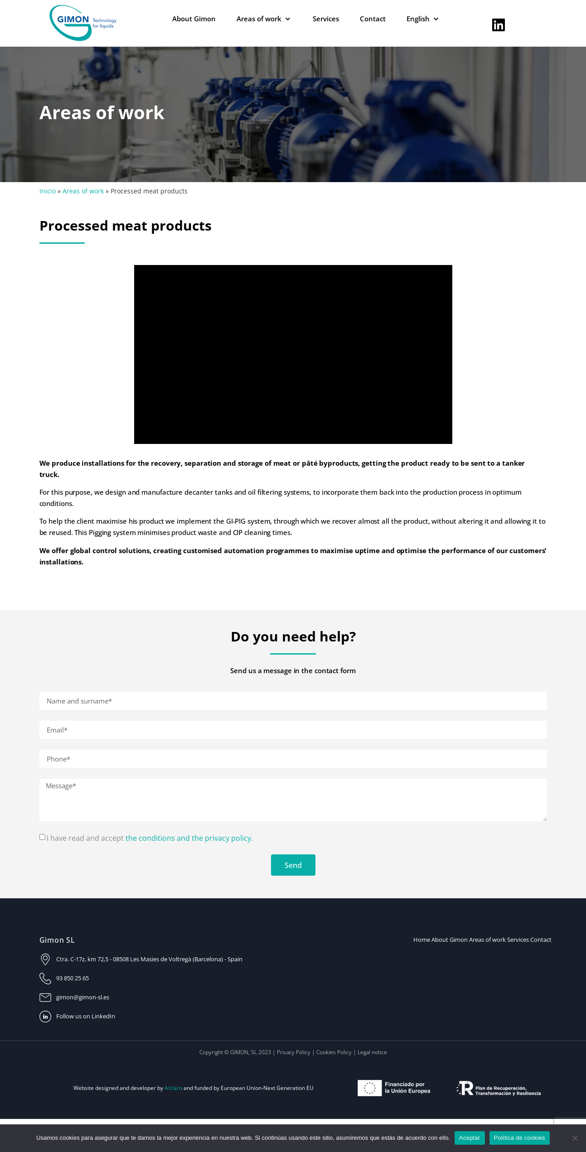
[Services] (325, 18)
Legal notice (372, 1052)
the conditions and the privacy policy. (189, 838)
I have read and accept (150, 838)
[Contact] (372, 18)
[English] (423, 18)
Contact (541, 939)
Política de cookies (519, 1137)
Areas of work (83, 191)
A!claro (173, 1088)
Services (518, 939)
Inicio (47, 191)
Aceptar (469, 1137)
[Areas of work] (264, 18)
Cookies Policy (334, 1052)
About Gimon (449, 939)
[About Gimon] (194, 18)
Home (421, 939)
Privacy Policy (293, 1052)
